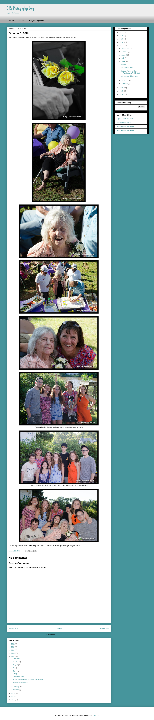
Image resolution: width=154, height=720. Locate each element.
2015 (13, 696)
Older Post (104, 628)
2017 (13, 656)
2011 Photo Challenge (125, 130)
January (16, 690)
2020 (13, 647)
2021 (13, 644)
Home (11, 21)
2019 (13, 650)
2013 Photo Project (124, 123)
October (16, 662)
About (21, 21)
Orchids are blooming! (20, 683)
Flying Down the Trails (125, 119)
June (15, 671)
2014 (13, 700)
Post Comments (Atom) (64, 635)
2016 (13, 693)
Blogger (95, 715)
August (15, 665)
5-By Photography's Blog (20, 8)
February (16, 687)
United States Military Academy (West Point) (28, 680)
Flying (15, 674)
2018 (13, 653)
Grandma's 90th (18, 677)
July (14, 668)
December (17, 659)
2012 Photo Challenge (125, 126)
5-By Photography (36, 21)
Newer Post (13, 628)
